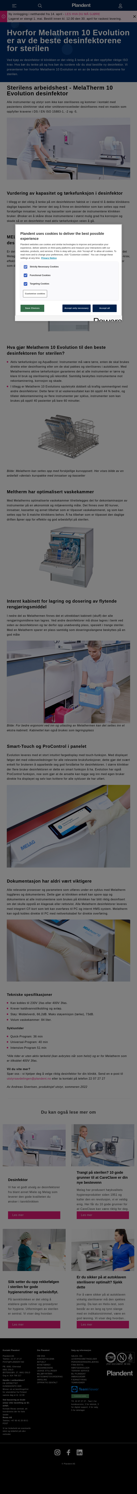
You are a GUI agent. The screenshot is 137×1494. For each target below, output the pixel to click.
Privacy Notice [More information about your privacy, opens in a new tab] (49, 258)
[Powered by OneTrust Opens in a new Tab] (106, 319)
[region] (68, 272)
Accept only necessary (76, 308)
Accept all (104, 308)
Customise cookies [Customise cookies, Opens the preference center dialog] (35, 294)
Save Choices (32, 308)
